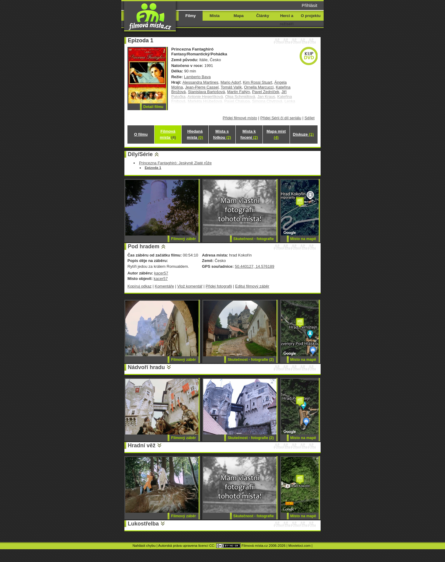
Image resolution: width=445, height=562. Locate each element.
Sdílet (309, 118)
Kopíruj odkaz (139, 286)
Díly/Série (140, 154)
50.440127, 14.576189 (254, 266)
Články (262, 15)
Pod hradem (143, 246)
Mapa (239, 15)
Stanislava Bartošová (206, 91)
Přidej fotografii (219, 286)
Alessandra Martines (200, 82)
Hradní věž (141, 445)
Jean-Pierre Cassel (201, 87)
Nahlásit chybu (144, 545)
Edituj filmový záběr (252, 286)
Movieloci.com (299, 545)
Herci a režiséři (287, 19)
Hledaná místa (195, 134)
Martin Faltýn (238, 91)
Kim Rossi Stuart (257, 82)
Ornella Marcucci (258, 87)
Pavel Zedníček (265, 91)
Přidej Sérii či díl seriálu (280, 118)
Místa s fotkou (222, 134)
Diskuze (303, 134)
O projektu (311, 15)
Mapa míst (276, 134)
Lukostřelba (143, 524)
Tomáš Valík (231, 87)
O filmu (141, 134)
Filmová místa (168, 134)
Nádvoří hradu (146, 367)
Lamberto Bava (197, 77)
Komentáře (164, 286)
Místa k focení (249, 134)
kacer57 (161, 273)
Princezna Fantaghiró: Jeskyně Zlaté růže (175, 163)
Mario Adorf (231, 82)
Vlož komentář (190, 286)
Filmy (191, 15)
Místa (215, 15)
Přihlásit (309, 5)
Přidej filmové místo (240, 118)
